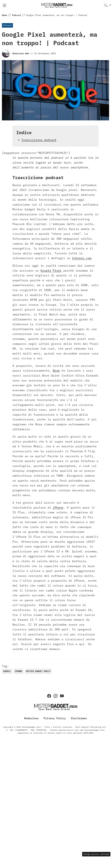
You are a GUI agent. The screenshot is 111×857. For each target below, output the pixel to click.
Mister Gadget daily (38, 671)
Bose (56, 370)
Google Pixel (51, 270)
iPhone (58, 507)
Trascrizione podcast (38, 140)
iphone (18, 671)
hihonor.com (81, 258)
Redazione (31, 718)
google (7, 671)
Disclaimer (79, 718)
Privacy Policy (55, 718)
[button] (107, 5)
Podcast (7, 25)
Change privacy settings (96, 854)
